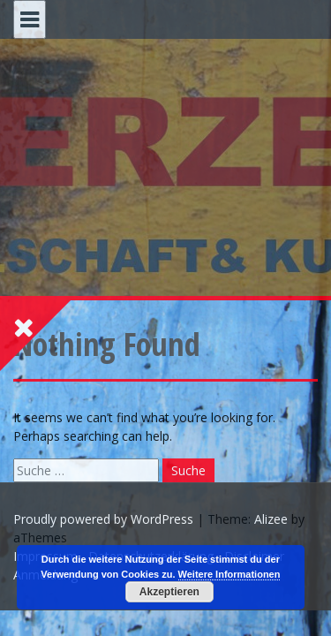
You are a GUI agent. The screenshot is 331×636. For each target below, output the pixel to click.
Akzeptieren (169, 592)
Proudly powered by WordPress (103, 519)
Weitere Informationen (229, 574)
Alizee (271, 519)
